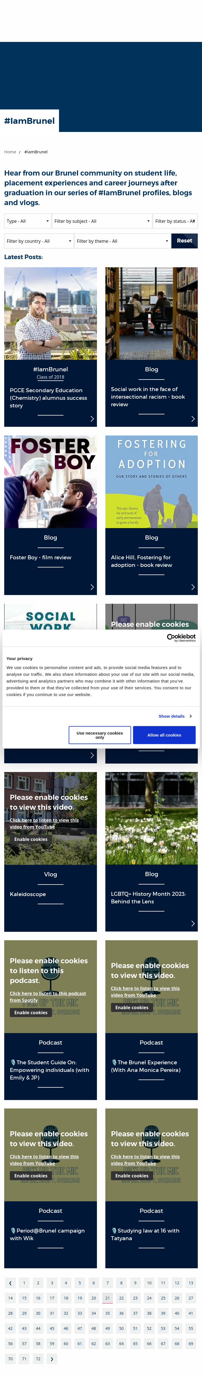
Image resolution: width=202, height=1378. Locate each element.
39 (163, 1313)
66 (149, 1343)
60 (66, 1343)
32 (66, 1313)
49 (107, 1328)
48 (94, 1328)
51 (135, 1328)
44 (38, 1328)
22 (121, 1298)
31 (52, 1313)
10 (149, 1282)
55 (191, 1328)
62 (94, 1343)
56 (10, 1343)
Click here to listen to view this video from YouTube (44, 823)
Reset (184, 240)
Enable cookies (30, 839)
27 (191, 1298)
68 (177, 1343)
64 (121, 1343)
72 (38, 1358)
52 (149, 1328)
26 (177, 1298)
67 (163, 1343)
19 (80, 1298)
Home (10, 151)
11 (163, 1282)
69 (191, 1343)
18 (66, 1298)
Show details (172, 716)
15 (24, 1298)
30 (38, 1313)
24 (149, 1298)
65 (135, 1343)
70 (10, 1358)
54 (177, 1328)
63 (107, 1343)
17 (52, 1298)
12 (177, 1282)
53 (163, 1328)
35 (107, 1313)
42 (10, 1328)
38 (149, 1313)
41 (191, 1313)
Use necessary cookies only (100, 734)
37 (135, 1313)
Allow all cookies (164, 735)
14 (10, 1298)
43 (24, 1328)
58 (38, 1343)
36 (121, 1313)
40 (177, 1313)
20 (94, 1298)
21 (107, 1298)
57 (24, 1343)
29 (24, 1313)
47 (80, 1328)
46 (66, 1328)
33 (80, 1313)
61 (80, 1343)
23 (135, 1298)
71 (24, 1358)
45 (52, 1328)
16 (38, 1298)
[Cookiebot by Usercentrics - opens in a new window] (171, 638)
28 (10, 1313)
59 (52, 1343)
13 (191, 1282)
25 (163, 1298)
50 (121, 1328)
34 (94, 1313)
